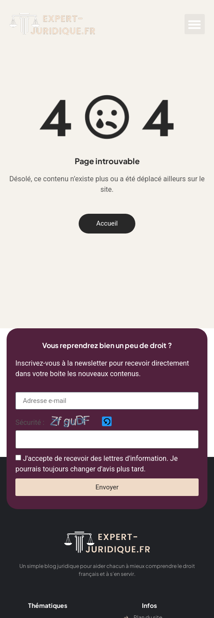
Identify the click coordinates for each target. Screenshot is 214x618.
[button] (195, 24)
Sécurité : (29, 422)
